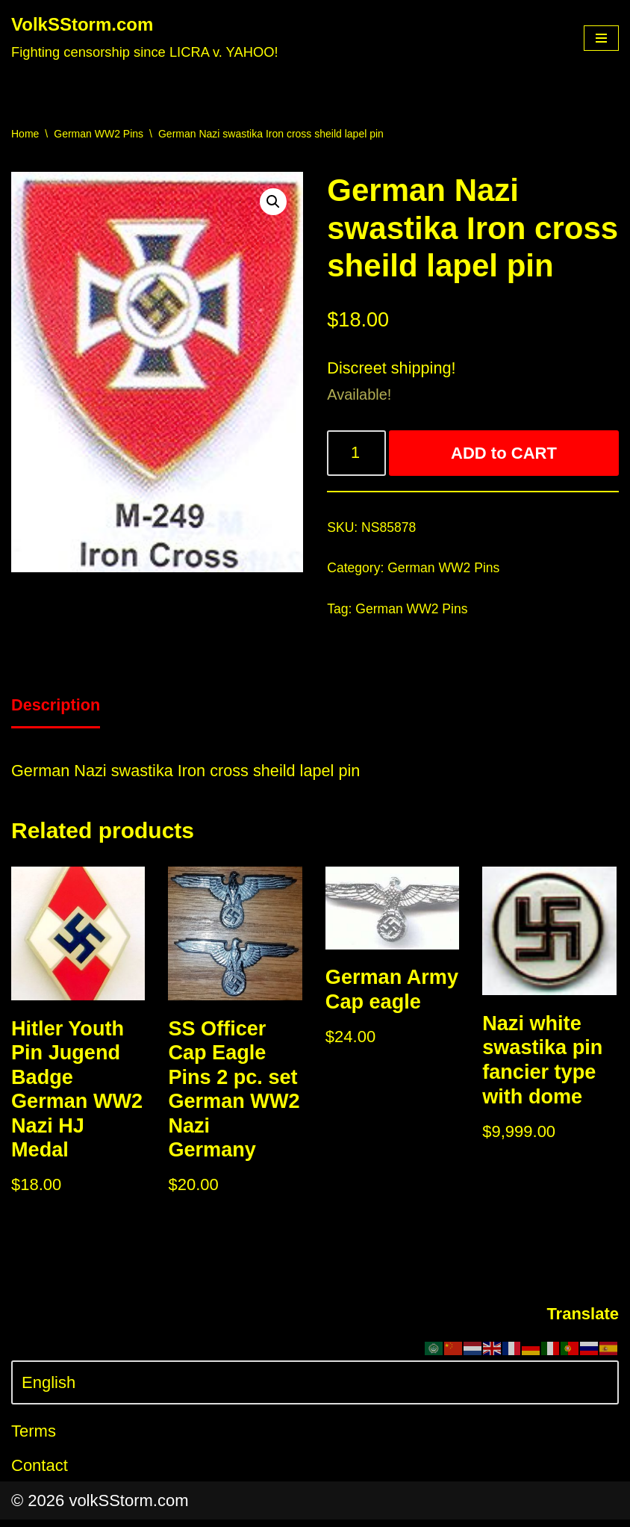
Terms (33, 1439)
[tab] (56, 709)
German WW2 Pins (98, 134)
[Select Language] (315, 1390)
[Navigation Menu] (601, 38)
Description (56, 708)
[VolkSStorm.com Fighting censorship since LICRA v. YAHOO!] (144, 38)
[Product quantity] (357, 454)
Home (25, 134)
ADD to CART (505, 454)
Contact (39, 1472)
